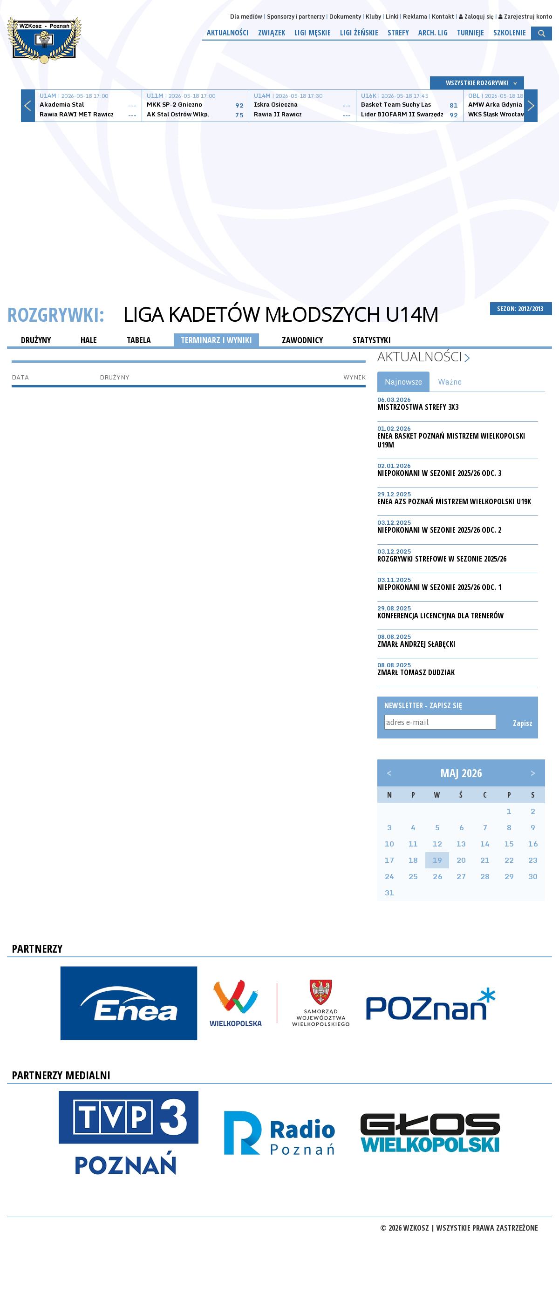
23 (533, 860)
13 (461, 843)
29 (509, 876)
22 (509, 860)
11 (413, 843)
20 (461, 860)
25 (413, 876)
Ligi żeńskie (359, 32)
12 (437, 843)
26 (437, 876)
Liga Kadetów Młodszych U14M (280, 314)
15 (509, 843)
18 (413, 860)
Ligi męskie (312, 32)
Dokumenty (345, 16)
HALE (89, 339)
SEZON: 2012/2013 (521, 308)
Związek (271, 32)
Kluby (373, 16)
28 (485, 876)
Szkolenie (509, 32)
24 (389, 876)
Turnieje (470, 32)
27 (461, 876)
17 (389, 860)
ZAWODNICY (302, 339)
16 (533, 843)
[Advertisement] (279, 201)
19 (437, 860)
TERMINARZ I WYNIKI (216, 339)
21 (485, 860)
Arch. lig (433, 32)
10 (389, 843)
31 (389, 892)
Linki (392, 16)
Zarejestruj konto (525, 16)
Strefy (398, 32)
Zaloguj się (476, 16)
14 (485, 843)
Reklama (415, 16)
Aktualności (228, 32)
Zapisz (522, 723)
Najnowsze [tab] (403, 382)
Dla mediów (246, 16)
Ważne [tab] (450, 382)
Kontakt (443, 16)
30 (533, 876)
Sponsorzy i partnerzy (296, 16)
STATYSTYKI (372, 339)
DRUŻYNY (36, 339)
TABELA (139, 339)
